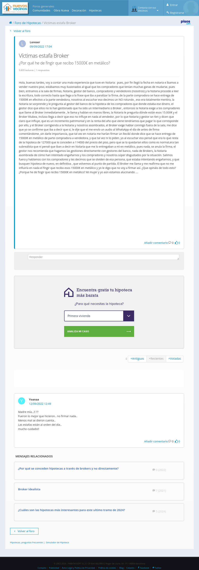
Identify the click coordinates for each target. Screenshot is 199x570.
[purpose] (99, 316)
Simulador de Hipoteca (57, 542)
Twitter (156, 568)
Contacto (42, 568)
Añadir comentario (156, 243)
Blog (121, 568)
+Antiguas (137, 358)
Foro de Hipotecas (28, 23)
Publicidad (54, 568)
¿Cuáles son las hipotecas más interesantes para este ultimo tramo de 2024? (71, 510)
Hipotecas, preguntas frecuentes (26, 542)
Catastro (130, 568)
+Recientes (156, 358)
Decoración (79, 10)
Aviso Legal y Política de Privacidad (78, 568)
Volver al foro (20, 31)
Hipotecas (95, 10)
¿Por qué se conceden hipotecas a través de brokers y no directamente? (68, 468)
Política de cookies (107, 568)
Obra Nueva (61, 10)
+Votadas (174, 358)
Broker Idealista (29, 489)
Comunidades (41, 10)
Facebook (143, 568)
